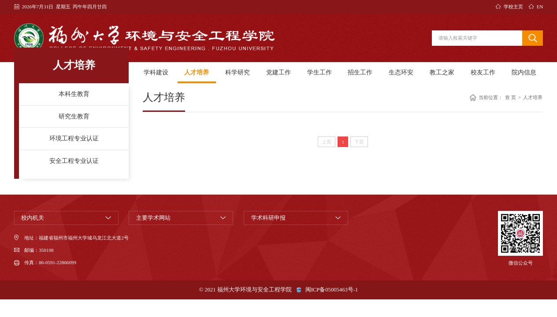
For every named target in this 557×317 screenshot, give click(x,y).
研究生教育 (74, 116)
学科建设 (156, 72)
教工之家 (442, 72)
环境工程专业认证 (74, 138)
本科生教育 (74, 93)
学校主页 (513, 6)
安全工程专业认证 (74, 160)
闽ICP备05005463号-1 (331, 290)
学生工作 (319, 72)
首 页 (510, 97)
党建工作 (278, 72)
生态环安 (401, 72)
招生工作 (360, 72)
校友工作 (483, 72)
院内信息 (524, 72)
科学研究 (237, 72)
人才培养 (196, 72)
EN (540, 6)
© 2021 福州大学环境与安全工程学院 (245, 290)
